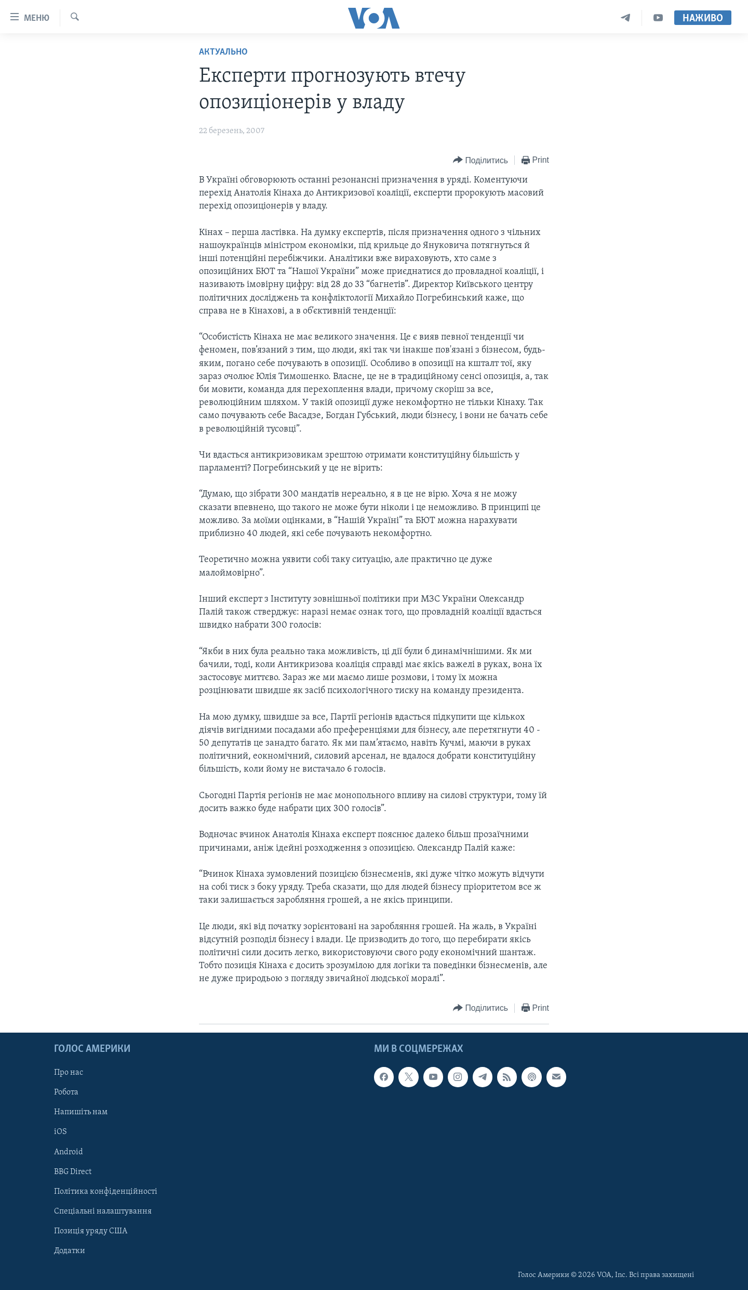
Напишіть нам (81, 1112)
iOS (60, 1132)
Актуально (223, 52)
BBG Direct (72, 1171)
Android (68, 1152)
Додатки (69, 1250)
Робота (66, 1092)
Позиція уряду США (90, 1231)
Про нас (68, 1073)
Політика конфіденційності (105, 1191)
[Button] (480, 160)
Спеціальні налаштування (103, 1211)
